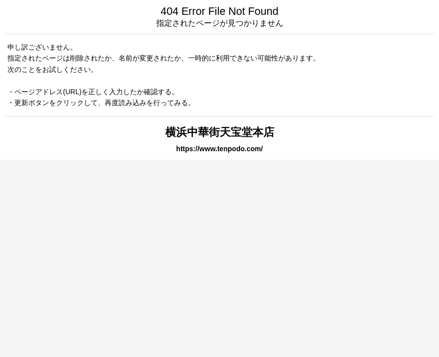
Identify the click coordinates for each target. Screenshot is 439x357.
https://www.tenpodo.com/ (219, 149)
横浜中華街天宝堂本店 (219, 132)
